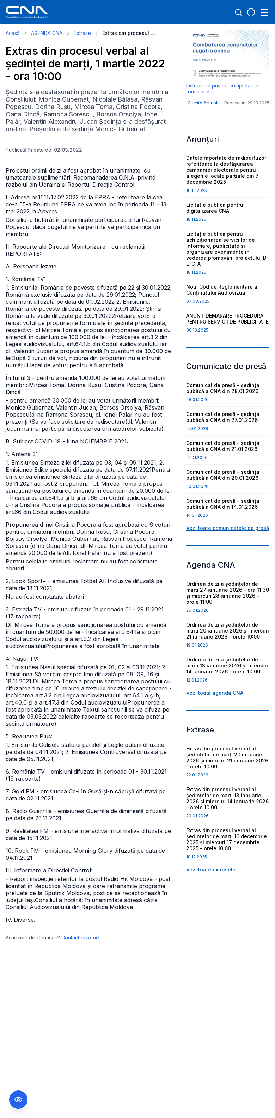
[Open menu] (264, 12)
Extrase (82, 33)
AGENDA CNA (46, 33)
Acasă (13, 33)
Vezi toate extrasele (211, 869)
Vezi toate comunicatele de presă (227, 528)
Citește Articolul (204, 102)
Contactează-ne (80, 938)
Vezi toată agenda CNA (214, 693)
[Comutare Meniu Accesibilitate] (18, 1100)
